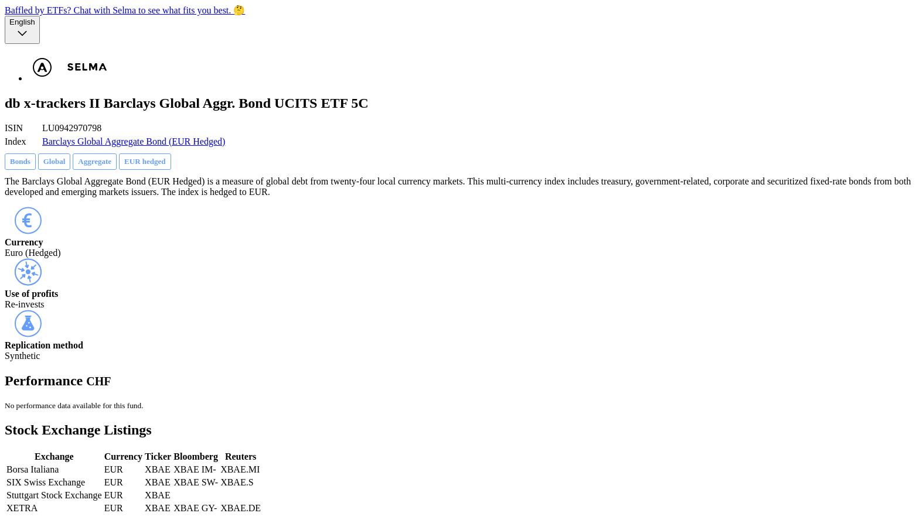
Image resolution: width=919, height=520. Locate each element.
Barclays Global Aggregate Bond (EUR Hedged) (133, 141)
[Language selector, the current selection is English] (22, 30)
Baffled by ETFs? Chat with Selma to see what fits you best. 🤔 (125, 10)
